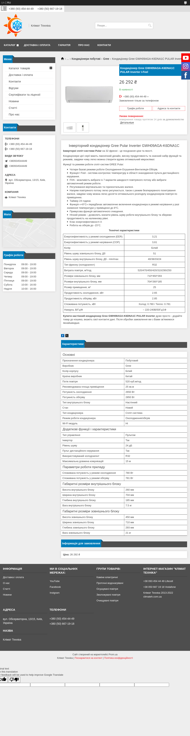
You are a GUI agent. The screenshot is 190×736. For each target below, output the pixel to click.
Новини (14, 101)
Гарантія (64, 45)
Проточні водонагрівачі (110, 583)
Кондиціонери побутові (86, 58)
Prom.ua (113, 654)
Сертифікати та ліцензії (24, 94)
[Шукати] (149, 25)
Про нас (84, 45)
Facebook (55, 586)
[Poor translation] (14, 679)
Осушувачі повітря (107, 588)
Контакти (104, 45)
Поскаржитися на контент (88, 658)
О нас (6, 583)
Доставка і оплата (37, 45)
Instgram (55, 592)
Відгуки (13, 88)
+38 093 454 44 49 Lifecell (158, 581)
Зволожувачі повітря (108, 594)
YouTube (55, 581)
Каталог (10, 45)
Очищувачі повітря (107, 600)
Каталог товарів (19, 68)
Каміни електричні (107, 577)
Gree (106, 58)
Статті (13, 107)
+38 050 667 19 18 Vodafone (159, 586)
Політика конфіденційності (118, 658)
